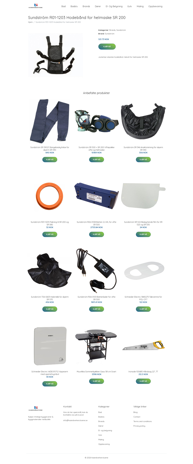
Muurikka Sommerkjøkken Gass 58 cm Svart (96, 373)
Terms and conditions (142, 423)
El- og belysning (114, 7)
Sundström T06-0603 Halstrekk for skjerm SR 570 (50, 300)
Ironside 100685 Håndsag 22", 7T (143, 373)
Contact (136, 419)
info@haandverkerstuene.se (75, 422)
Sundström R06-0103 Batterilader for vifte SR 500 (96, 300)
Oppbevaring (155, 7)
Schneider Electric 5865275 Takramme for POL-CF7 (143, 300)
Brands (86, 7)
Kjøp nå (107, 49)
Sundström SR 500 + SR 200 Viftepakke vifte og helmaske (96, 150)
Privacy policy (139, 428)
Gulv (129, 7)
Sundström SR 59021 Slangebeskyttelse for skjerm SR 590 (49, 150)
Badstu (74, 7)
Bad (63, 7)
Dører (98, 7)
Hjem (30, 24)
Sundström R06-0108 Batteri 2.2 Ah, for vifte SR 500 (96, 225)
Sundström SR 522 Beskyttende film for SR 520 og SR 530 (143, 225)
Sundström (121, 32)
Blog (135, 414)
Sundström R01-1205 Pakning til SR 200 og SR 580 (50, 225)
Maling (140, 7)
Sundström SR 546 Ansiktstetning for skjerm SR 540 (143, 150)
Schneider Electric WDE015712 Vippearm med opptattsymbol (50, 374)
